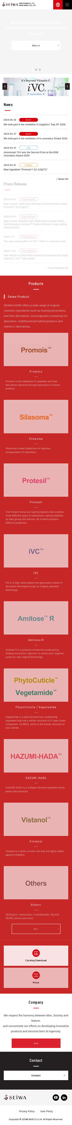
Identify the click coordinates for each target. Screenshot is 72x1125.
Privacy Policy (27, 1111)
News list (62, 179)
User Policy (46, 1111)
